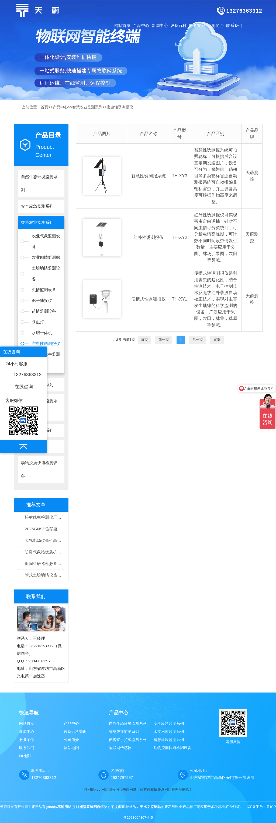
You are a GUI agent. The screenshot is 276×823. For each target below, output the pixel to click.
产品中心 (60, 107)
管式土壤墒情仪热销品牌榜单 (45, 575)
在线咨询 (24, 386)
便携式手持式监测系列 (128, 739)
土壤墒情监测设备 (46, 273)
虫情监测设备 (44, 289)
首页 (44, 107)
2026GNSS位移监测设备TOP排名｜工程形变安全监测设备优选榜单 (45, 529)
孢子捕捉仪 (42, 300)
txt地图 (25, 756)
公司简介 (71, 739)
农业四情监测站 (46, 257)
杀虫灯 (38, 322)
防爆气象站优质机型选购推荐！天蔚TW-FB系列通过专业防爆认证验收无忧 (45, 552)
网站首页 (122, 25)
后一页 (197, 340)
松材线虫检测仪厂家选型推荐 (45, 517)
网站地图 (71, 748)
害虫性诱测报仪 (120, 107)
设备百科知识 (75, 731)
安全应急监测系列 (169, 723)
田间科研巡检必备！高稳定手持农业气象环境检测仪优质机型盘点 (45, 563)
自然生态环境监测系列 (128, 723)
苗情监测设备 (44, 311)
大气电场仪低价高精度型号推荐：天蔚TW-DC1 (45, 540)
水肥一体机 (42, 332)
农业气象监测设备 (46, 241)
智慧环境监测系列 (169, 739)
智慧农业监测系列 (87, 107)
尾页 (216, 340)
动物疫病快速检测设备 (172, 748)
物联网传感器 (120, 748)
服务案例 (26, 739)
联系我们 (26, 748)
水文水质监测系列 (169, 731)
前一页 (163, 340)
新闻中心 (26, 731)
